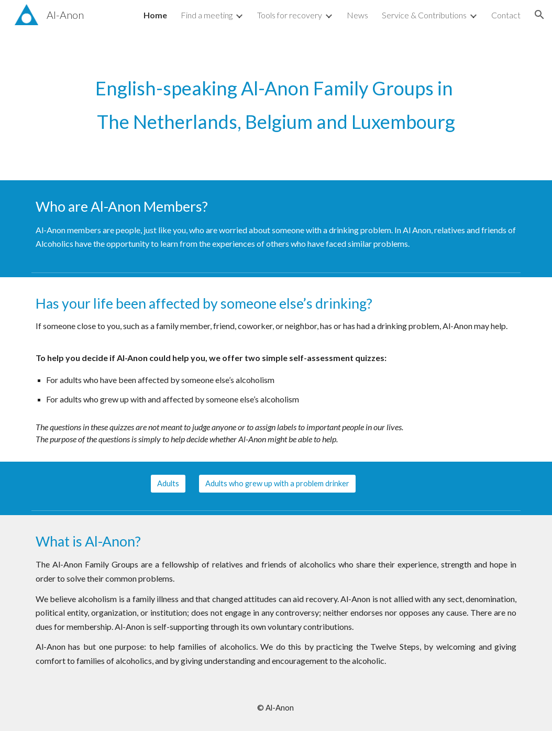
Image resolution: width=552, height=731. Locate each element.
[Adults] (168, 484)
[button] (539, 14)
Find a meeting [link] (207, 15)
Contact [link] (506, 15)
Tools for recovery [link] (289, 15)
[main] (276, 104)
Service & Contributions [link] (424, 15)
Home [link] (155, 15)
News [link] (357, 15)
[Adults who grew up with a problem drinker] (277, 484)
